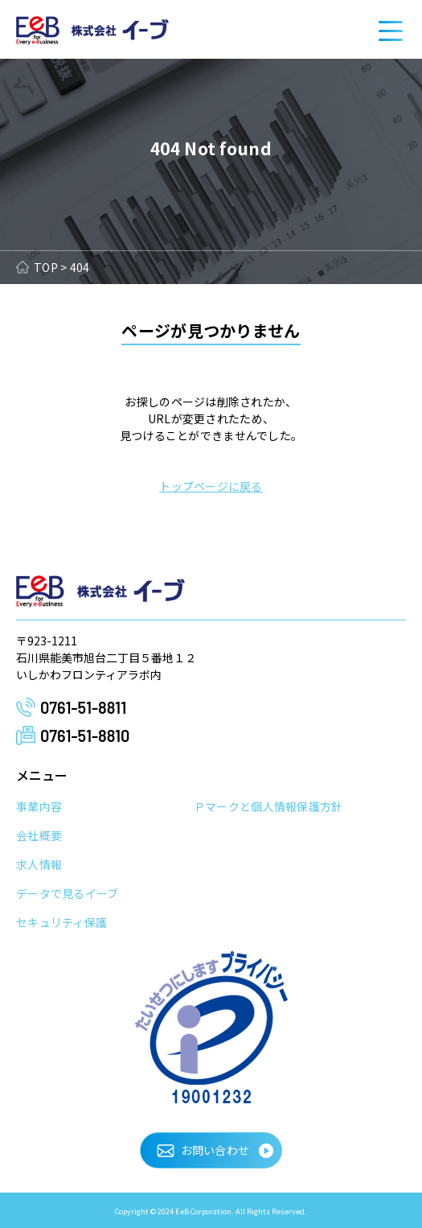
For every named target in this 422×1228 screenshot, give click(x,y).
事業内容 (39, 806)
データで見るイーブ (67, 893)
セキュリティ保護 (61, 922)
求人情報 (39, 864)
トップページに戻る (211, 486)
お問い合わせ (215, 1150)
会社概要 (39, 835)
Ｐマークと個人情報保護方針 (268, 806)
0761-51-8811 (83, 707)
